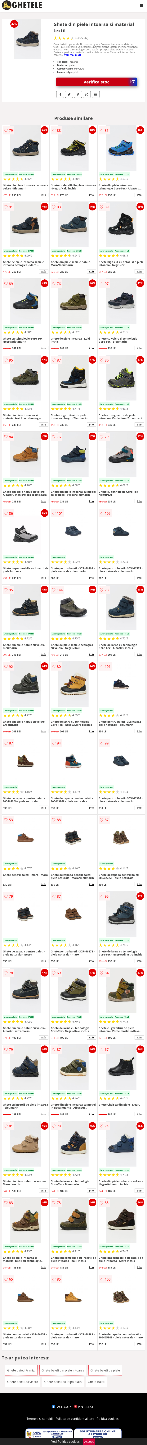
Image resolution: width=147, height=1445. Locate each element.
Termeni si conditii (40, 1419)
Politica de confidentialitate (75, 1419)
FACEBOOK (61, 1407)
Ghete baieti (96, 1382)
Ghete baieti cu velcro (22, 1382)
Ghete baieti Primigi (21, 1370)
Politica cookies (108, 1419)
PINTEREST (83, 1407)
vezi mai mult (72, 55)
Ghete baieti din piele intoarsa (63, 1370)
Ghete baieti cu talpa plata (63, 1382)
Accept (89, 1441)
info (43, 195)
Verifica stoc (110, 82)
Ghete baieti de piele (105, 1370)
